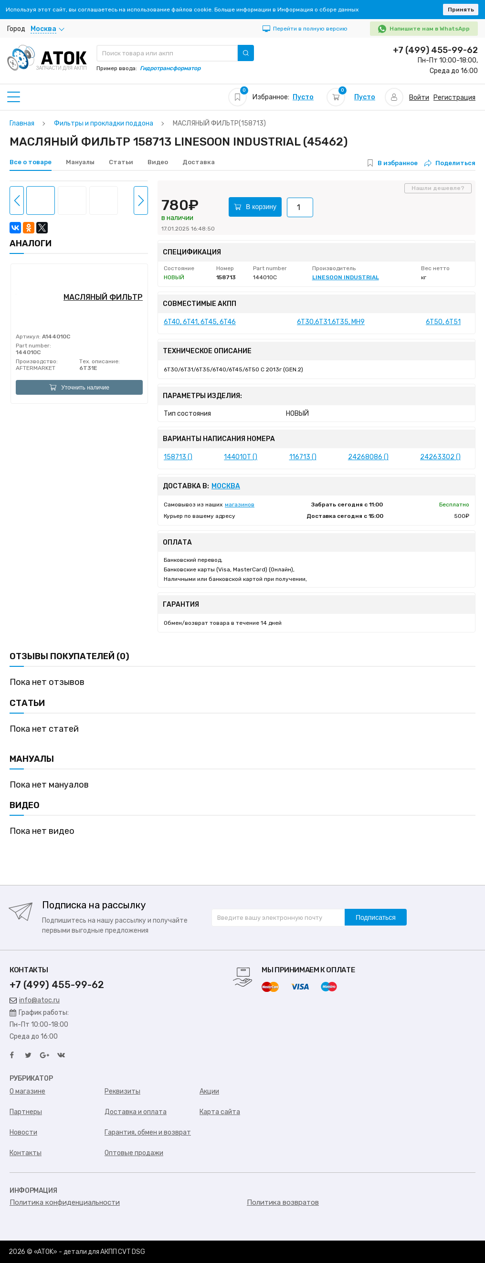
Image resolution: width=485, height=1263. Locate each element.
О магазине (27, 1091)
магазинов (239, 504)
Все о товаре (31, 162)
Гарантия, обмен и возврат (148, 1132)
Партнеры (26, 1112)
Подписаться (376, 917)
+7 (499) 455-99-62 (435, 50)
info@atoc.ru (35, 1000)
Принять (461, 9)
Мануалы (80, 162)
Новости (23, 1132)
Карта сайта (220, 1112)
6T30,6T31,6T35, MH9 (331, 322)
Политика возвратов (283, 1202)
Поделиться (449, 163)
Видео (158, 162)
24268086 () (368, 457)
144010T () (240, 457)
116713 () (302, 457)
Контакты (26, 1153)
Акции (209, 1091)
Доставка (198, 162)
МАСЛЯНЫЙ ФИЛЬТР (103, 297)
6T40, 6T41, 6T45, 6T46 (200, 322)
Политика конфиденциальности (65, 1202)
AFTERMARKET (35, 368)
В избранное (398, 163)
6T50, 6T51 (443, 322)
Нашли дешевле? (437, 188)
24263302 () (440, 457)
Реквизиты (122, 1091)
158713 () (178, 457)
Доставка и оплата (136, 1112)
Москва (225, 486)
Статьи (121, 162)
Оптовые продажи (134, 1153)
